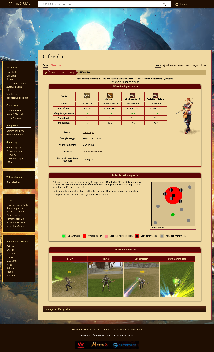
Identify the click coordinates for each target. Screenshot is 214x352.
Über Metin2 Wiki (102, 335)
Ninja (72, 72)
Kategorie (51, 309)
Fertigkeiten (58, 72)
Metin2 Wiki (20, 4)
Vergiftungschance (92, 151)
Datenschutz (83, 335)
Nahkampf (88, 132)
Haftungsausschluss (124, 335)
